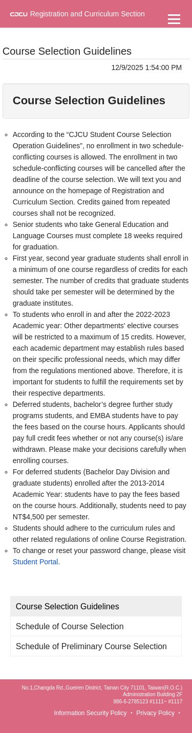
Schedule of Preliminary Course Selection (91, 646)
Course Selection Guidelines (67, 606)
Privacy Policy (155, 713)
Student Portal (35, 562)
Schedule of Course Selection (70, 626)
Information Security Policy (90, 713)
